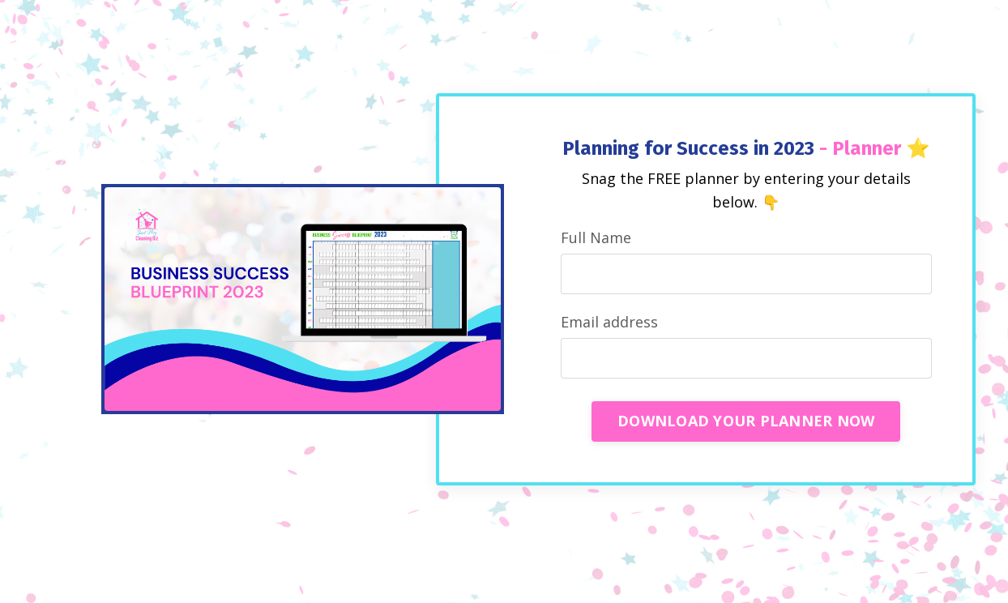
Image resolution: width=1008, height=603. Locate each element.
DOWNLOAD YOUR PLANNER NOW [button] (745, 420)
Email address (609, 321)
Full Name (596, 237)
